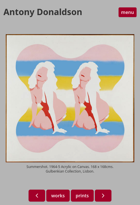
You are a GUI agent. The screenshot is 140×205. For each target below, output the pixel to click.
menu (127, 12)
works (58, 195)
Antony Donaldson (42, 12)
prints (82, 195)
